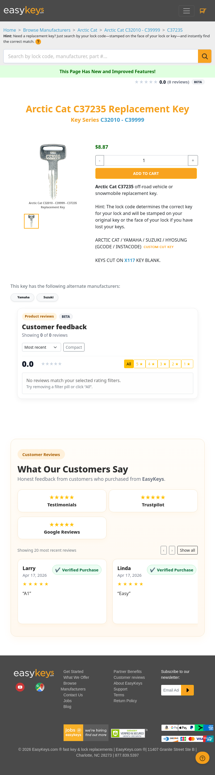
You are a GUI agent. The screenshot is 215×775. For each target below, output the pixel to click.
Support (120, 688)
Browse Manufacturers (47, 30)
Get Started (74, 670)
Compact (74, 346)
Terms (119, 694)
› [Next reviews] (172, 549)
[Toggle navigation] (186, 10)
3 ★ (163, 362)
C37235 (175, 30)
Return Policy (125, 699)
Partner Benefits (128, 670)
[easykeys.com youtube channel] (20, 685)
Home (9, 30)
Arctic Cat (87, 30)
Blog (67, 705)
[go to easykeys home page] (33, 672)
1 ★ (187, 362)
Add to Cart (146, 171)
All (129, 362)
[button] (62, 590)
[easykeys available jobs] (86, 731)
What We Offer (76, 676)
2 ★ (175, 362)
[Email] (171, 689)
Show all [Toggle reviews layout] (187, 549)
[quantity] (146, 158)
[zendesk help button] (202, 758)
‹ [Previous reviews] (163, 549)
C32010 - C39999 (122, 118)
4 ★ (151, 362)
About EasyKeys (128, 682)
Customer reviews (129, 676)
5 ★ (139, 362)
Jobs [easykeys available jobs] (68, 699)
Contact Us (73, 694)
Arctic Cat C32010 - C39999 (132, 30)
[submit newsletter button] (187, 689)
